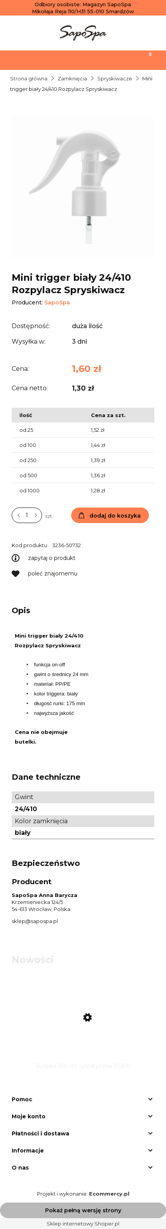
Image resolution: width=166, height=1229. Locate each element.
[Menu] (21, 59)
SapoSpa (57, 302)
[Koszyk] (145, 59)
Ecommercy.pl (109, 1194)
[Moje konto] (104, 59)
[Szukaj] (62, 59)
